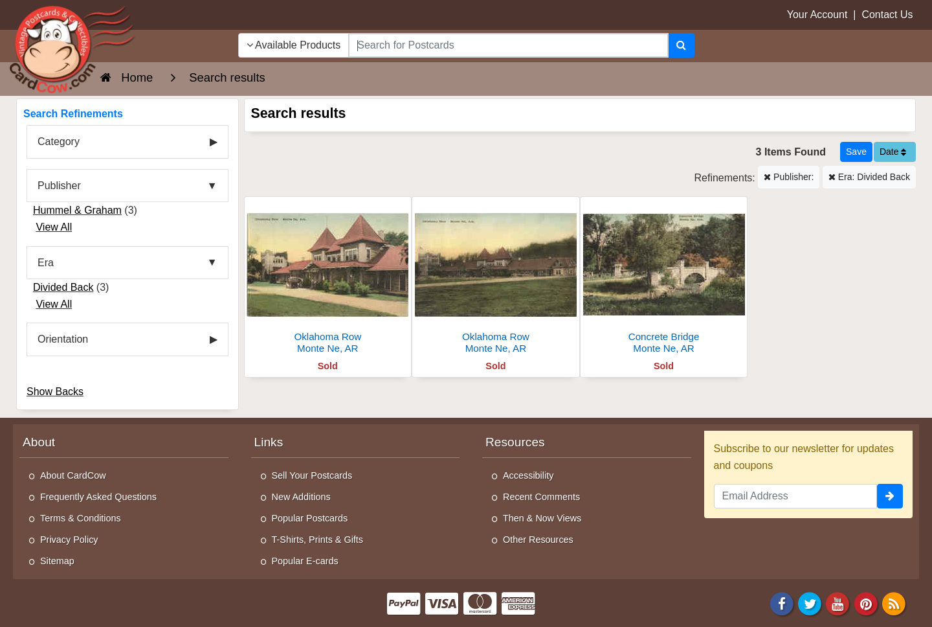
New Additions (301, 497)
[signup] (890, 496)
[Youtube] (838, 602)
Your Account (817, 14)
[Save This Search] (856, 152)
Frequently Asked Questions (98, 497)
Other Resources (538, 539)
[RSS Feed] (893, 602)
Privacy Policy (69, 539)
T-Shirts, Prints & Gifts (318, 539)
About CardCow (73, 475)
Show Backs (55, 391)
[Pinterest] (866, 602)
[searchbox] (508, 45)
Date (893, 151)
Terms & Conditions (80, 518)
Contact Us (887, 14)
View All (54, 227)
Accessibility (528, 475)
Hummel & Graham (77, 210)
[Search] (681, 45)
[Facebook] (781, 602)
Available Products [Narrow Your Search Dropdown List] (294, 45)
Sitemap (57, 561)
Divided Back (63, 287)
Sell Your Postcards (312, 475)
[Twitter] (809, 602)
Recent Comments (541, 497)
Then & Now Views (542, 518)
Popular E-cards (305, 561)
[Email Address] (796, 496)
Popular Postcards (310, 518)
